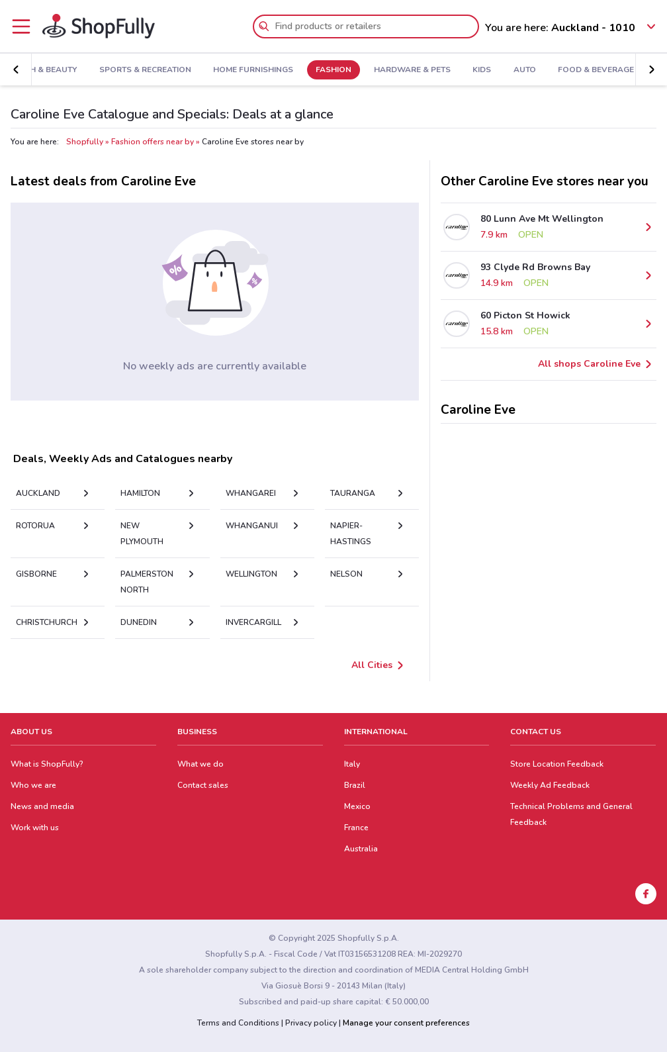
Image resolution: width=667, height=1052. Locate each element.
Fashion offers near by (152, 141)
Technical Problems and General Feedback (571, 814)
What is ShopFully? (47, 764)
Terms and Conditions (238, 1023)
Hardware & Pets (412, 70)
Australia (361, 848)
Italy (352, 764)
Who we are (33, 785)
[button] (16, 69)
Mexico (357, 806)
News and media (42, 806)
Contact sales (202, 785)
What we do (200, 764)
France (356, 827)
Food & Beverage (596, 70)
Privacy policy (311, 1023)
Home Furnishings (253, 70)
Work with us (35, 827)
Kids (481, 70)
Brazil (354, 785)
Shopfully (84, 141)
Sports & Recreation (145, 70)
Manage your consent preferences (406, 1023)
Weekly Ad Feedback (550, 785)
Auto (524, 70)
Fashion (333, 70)
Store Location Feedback (556, 764)
